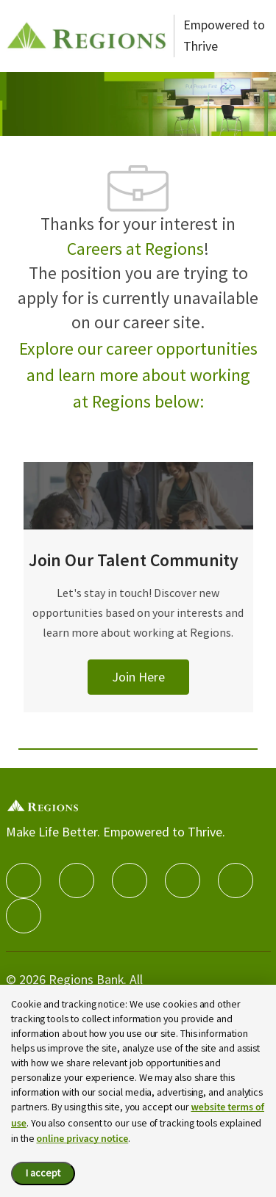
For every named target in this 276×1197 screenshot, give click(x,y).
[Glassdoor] (23, 915)
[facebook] (23, 880)
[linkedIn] (76, 880)
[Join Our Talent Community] (138, 605)
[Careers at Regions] (87, 36)
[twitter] (129, 880)
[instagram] (182, 880)
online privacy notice (82, 1139)
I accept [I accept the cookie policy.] (43, 1172)
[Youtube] (235, 880)
